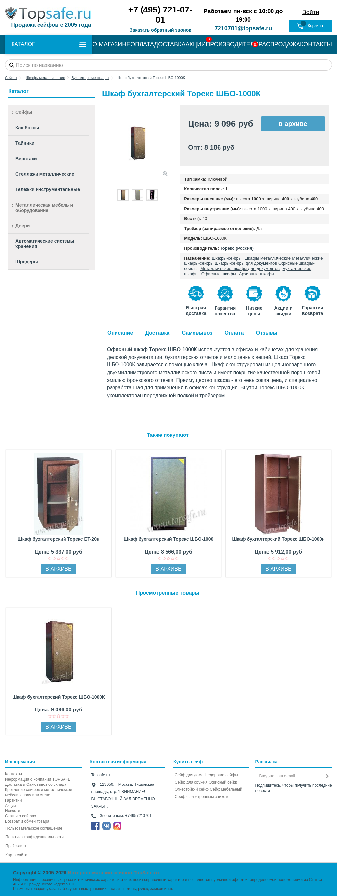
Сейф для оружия (191, 782)
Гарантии (13, 800)
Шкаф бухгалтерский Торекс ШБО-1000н (278, 539)
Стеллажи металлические (44, 174)
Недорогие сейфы (221, 775)
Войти (310, 12)
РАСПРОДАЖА (279, 44)
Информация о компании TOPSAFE (37, 779)
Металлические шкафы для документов (240, 268)
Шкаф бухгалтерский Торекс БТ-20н (59, 539)
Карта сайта (16, 855)
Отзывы (266, 333)
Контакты (13, 774)
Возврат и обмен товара (27, 821)
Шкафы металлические (267, 258)
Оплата (234, 333)
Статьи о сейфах (20, 816)
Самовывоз (197, 333)
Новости (12, 811)
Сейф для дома (189, 775)
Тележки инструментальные (47, 189)
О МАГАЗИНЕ (111, 44)
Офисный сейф (223, 782)
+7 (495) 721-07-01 (160, 15)
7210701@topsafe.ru (243, 28)
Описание (120, 333)
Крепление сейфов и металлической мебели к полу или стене (38, 792)
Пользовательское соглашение (33, 828)
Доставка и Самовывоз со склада (35, 784)
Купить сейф (188, 761)
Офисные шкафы (218, 273)
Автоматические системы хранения (44, 243)
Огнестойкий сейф (192, 789)
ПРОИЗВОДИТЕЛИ (232, 44)
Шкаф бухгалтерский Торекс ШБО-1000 (169, 539)
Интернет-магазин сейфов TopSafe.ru (113, 872)
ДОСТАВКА (170, 44)
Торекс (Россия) (237, 248)
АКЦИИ (196, 44)
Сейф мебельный (226, 789)
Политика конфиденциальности (34, 837)
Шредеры (26, 261)
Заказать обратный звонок (160, 30)
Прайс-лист (15, 846)
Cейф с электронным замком (201, 796)
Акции (10, 805)
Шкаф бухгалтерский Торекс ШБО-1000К (58, 697)
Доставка (157, 333)
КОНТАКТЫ (316, 44)
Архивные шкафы (256, 273)
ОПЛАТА (142, 44)
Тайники (24, 143)
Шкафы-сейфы (227, 258)
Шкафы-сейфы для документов (246, 263)
